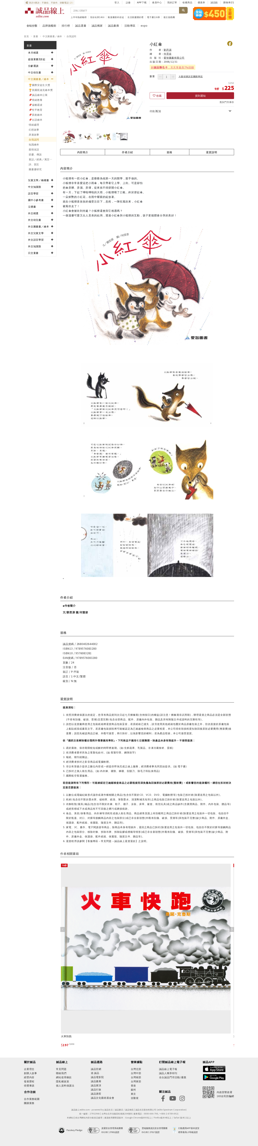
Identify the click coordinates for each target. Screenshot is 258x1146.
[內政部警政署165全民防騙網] (218, 1092)
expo (144, 25)
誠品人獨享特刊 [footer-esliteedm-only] (168, 1073)
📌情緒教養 (35, 99)
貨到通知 (200, 96)
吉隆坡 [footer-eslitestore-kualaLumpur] (135, 1098)
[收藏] (157, 95)
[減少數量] (160, 76)
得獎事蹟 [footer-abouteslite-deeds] (29, 1085)
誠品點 (214, 2)
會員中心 (157, 2)
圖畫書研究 (35, 169)
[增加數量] (173, 76)
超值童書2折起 (36, 59)
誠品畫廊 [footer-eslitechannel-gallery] (96, 1081)
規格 (169, 152)
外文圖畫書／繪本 (38, 226)
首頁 (26, 36)
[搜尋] (125, 10)
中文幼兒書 (34, 72)
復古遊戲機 (169, 17)
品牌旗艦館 (49, 25)
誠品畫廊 (113, 25)
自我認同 (71, 36)
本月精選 (33, 52)
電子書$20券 (153, 17)
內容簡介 (82, 152)
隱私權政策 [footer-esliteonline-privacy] (62, 1081)
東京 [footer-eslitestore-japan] (133, 1093)
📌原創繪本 (35, 114)
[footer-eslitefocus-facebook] (163, 1098)
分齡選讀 (33, 65)
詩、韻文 (34, 164)
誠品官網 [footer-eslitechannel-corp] (96, 1069)
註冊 (128, 2)
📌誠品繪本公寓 (38, 95)
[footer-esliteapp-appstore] (214, 1068)
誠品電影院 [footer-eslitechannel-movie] (97, 1077)
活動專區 (129, 25)
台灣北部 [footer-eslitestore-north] (136, 1069)
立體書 (32, 206)
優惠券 (201, 2)
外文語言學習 (36, 239)
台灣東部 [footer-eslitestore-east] (136, 1081)
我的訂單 (172, 2)
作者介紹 (127, 152)
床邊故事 (34, 134)
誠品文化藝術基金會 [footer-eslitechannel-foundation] (102, 1097)
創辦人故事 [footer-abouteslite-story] (30, 1073)
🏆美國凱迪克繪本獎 (41, 90)
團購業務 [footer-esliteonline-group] (29, 1103)
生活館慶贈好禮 (136, 17)
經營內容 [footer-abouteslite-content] (29, 1077)
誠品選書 (80, 25)
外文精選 (33, 213)
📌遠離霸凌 (35, 104)
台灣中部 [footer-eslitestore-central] (136, 1073)
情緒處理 (34, 124)
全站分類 (32, 25)
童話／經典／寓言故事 (42, 159)
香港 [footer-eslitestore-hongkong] (133, 1085)
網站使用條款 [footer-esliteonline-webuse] (64, 1077)
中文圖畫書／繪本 (52, 36)
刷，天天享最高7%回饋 (172, 67)
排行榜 (66, 25)
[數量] (167, 76)
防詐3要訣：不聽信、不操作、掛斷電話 (49, 3)
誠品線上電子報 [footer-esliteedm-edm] (168, 1069)
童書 (35, 36)
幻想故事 (34, 129)
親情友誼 (34, 149)
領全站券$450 (97, 17)
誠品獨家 (97, 25)
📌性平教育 (35, 109)
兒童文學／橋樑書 (38, 180)
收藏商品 (187, 2)
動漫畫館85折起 (116, 17)
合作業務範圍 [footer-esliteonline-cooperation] (32, 1099)
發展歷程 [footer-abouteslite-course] (29, 1081)
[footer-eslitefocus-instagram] (182, 1098)
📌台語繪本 (35, 119)
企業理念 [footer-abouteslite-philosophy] (29, 1069)
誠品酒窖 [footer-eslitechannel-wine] (96, 1093)
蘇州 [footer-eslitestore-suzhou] (133, 1089)
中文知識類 (34, 186)
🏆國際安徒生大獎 (39, 85)
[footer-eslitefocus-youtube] (173, 1098)
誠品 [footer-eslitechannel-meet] (96, 1073)
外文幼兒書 (34, 219)
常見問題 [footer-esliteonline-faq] (61, 1069)
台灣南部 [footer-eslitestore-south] (136, 1077)
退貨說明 (211, 152)
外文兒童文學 (36, 233)
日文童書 (33, 253)
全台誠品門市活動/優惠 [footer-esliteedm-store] (172, 1077)
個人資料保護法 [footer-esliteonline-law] (65, 1085)
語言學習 (33, 193)
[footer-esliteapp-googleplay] (214, 1077)
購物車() (228, 2)
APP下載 (142, 2)
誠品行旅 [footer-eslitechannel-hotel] (96, 1089)
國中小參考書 (36, 200)
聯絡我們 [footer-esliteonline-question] (61, 1073)
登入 (116, 2)
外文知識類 (34, 246)
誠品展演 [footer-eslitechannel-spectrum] (96, 1085)
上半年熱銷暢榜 (79, 17)
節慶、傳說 (35, 154)
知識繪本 (34, 144)
